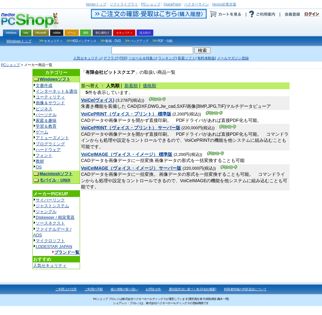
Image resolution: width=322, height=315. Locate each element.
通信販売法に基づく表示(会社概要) (192, 289)
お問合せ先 (153, 289)
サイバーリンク (50, 200)
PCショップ (10, 65)
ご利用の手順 (94, 289)
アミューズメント (52, 137)
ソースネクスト (50, 223)
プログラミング (50, 143)
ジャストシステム (52, 205)
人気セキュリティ (50, 265)
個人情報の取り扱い (124, 289)
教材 (40, 161)
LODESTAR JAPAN (54, 246)
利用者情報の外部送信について (245, 289)
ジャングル (46, 211)
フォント (44, 155)
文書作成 (44, 85)
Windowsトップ (18, 41)
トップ (96, 4)
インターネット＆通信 (56, 91)
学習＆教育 (46, 126)
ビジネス (44, 108)
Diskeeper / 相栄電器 (55, 217)
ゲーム (42, 132)
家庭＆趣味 (46, 120)
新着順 (131, 85)
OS (39, 167)
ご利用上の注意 (66, 289)
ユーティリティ (50, 97)
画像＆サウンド (50, 102)
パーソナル (46, 114)
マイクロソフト (50, 240)
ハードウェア (48, 149)
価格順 (149, 85)
